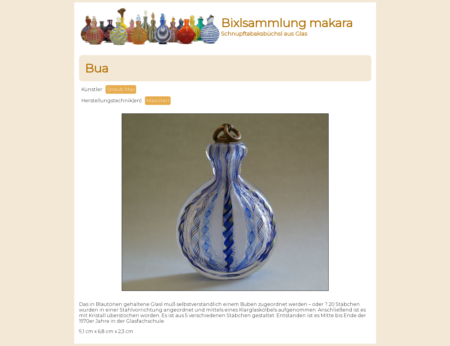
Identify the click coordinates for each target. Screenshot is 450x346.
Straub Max (121, 89)
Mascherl (157, 100)
